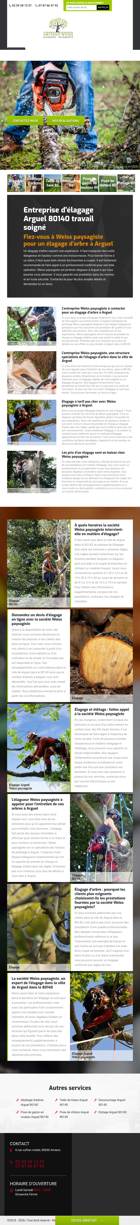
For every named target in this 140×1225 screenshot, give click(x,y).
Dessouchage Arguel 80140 (112, 1102)
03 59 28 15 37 (20, 5)
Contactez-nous (25, 121)
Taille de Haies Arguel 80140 (74, 1102)
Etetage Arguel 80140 (113, 1112)
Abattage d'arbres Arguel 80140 (32, 1102)
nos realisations (65, 121)
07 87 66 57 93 (46, 5)
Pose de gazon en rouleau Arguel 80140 (34, 1114)
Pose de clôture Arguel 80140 (74, 1114)
